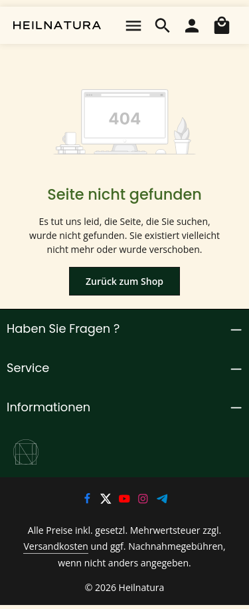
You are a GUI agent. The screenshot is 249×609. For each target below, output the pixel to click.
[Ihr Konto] (192, 25)
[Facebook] (87, 500)
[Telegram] (162, 500)
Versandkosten (47, 547)
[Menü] (133, 25)
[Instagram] (144, 500)
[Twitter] (107, 500)
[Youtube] (125, 500)
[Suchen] (162, 25)
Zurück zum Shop (124, 281)
